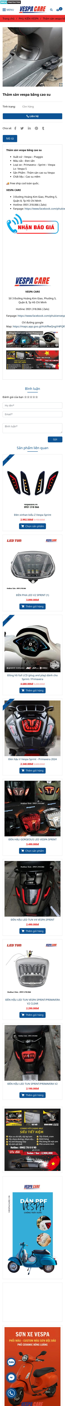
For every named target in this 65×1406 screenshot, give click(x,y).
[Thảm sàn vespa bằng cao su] (33, 10)
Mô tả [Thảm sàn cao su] (10, 138)
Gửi (55, 439)
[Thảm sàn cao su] (10, 2)
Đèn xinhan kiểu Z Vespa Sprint (32, 514)
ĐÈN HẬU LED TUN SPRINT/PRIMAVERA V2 (32, 1083)
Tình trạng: (9, 106)
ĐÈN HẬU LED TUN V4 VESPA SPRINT (32, 919)
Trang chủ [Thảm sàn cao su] (8, 18)
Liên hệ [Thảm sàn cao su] (33, 116)
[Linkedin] (29, 128)
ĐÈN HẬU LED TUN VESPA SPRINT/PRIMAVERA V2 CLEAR (32, 1001)
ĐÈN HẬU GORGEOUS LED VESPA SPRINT (32, 839)
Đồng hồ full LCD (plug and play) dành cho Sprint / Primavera (32, 677)
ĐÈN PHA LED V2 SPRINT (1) (32, 595)
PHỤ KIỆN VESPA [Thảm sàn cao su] (28, 18)
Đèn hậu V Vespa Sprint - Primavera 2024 (32, 759)
